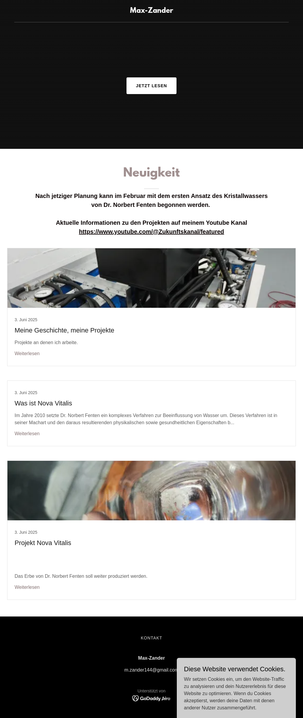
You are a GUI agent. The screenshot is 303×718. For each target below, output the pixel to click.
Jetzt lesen (151, 85)
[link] (151, 11)
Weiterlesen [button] (27, 353)
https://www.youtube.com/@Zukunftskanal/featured (151, 231)
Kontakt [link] (151, 638)
